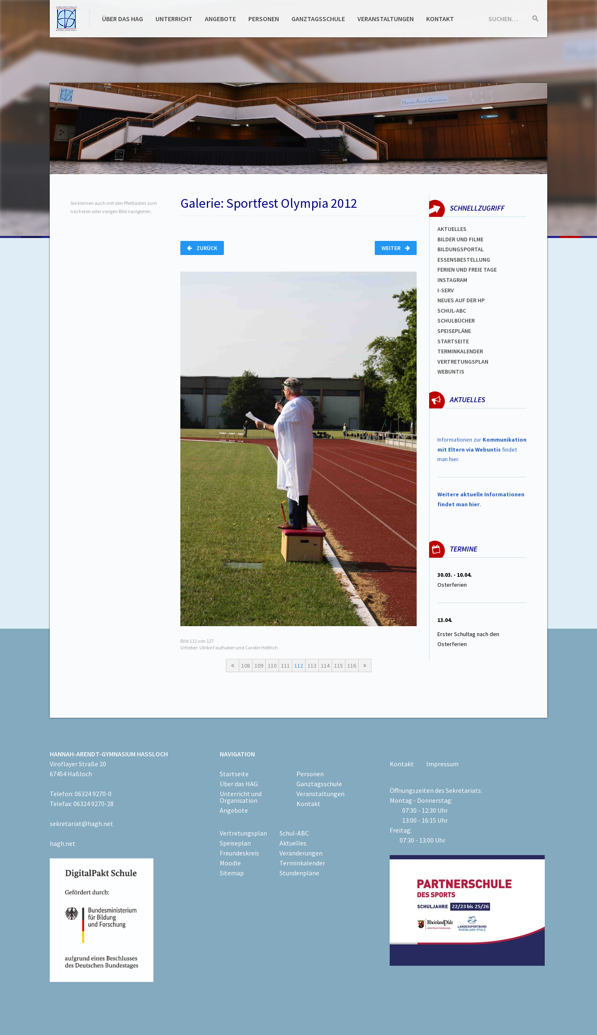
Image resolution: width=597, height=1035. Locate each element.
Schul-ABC (294, 833)
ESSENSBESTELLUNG (463, 259)
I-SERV (445, 290)
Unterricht (173, 19)
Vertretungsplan (462, 361)
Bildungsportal (460, 249)
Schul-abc (451, 310)
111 (285, 665)
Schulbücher (456, 320)
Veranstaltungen (385, 19)
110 (272, 665)
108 (245, 665)
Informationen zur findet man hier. (482, 449)
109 (259, 665)
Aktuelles (451, 229)
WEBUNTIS (450, 371)
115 (338, 665)
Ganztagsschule (318, 19)
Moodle (230, 863)
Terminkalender (460, 351)
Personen (263, 19)
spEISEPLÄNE (454, 331)
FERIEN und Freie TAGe (467, 269)
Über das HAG (122, 19)
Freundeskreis (239, 853)
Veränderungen (301, 853)
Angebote (220, 19)
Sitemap (232, 873)
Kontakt (440, 19)
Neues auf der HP (461, 300)
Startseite (453, 341)
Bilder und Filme (460, 239)
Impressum (442, 764)
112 (298, 665)
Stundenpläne (299, 873)
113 (312, 665)
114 (325, 665)
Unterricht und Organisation (241, 797)
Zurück (202, 248)
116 (351, 665)
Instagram (452, 280)
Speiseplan (235, 843)
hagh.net (62, 843)
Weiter (395, 248)
